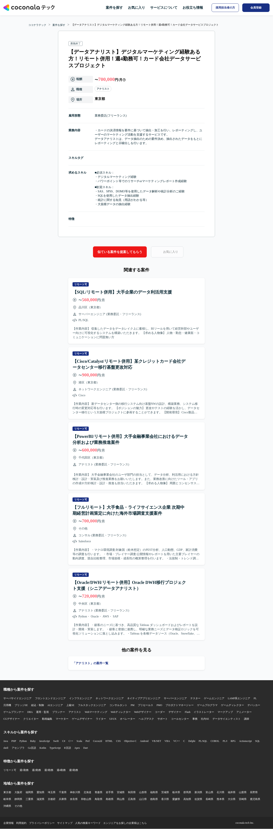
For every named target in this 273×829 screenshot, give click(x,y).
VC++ (176, 741)
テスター (195, 698)
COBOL (215, 741)
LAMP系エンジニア (239, 698)
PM (132, 705)
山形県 (143, 792)
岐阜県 (7, 799)
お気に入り (136, 7)
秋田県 (132, 792)
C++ (70, 741)
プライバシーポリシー (42, 823)
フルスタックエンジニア (92, 705)
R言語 (67, 747)
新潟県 (198, 792)
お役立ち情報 (193, 7)
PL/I (225, 741)
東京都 (7, 792)
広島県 (132, 799)
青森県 (98, 792)
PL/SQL (203, 741)
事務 (194, 718)
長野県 (254, 792)
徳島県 (154, 799)
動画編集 (47, 718)
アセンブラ (18, 747)
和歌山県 (86, 799)
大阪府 (18, 792)
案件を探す (114, 7)
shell (5, 747)
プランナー (58, 712)
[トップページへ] (29, 7)
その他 (18, 805)
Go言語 (32, 747)
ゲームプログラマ (207, 705)
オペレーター (127, 718)
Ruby (33, 741)
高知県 (187, 799)
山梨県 (243, 792)
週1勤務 (24, 770)
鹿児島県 (255, 799)
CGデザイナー (11, 718)
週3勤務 (48, 770)
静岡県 (18, 799)
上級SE (70, 705)
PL (255, 698)
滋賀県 (40, 799)
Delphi (191, 741)
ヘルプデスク (146, 718)
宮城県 (121, 792)
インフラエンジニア (80, 698)
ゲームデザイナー (82, 718)
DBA (30, 712)
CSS (118, 741)
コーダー (160, 712)
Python (23, 741)
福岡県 (29, 792)
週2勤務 (36, 770)
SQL (257, 741)
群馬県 (187, 792)
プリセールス (145, 705)
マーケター (62, 718)
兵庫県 (63, 799)
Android (144, 741)
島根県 (109, 799)
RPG (233, 741)
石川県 (220, 792)
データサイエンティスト (226, 718)
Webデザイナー (143, 712)
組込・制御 (37, 705)
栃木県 (176, 792)
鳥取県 (98, 799)
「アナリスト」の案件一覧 (90, 663)
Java (5, 741)
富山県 (209, 792)
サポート (162, 718)
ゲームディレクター (232, 705)
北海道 (87, 792)
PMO (159, 705)
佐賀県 (198, 799)
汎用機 (7, 705)
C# (63, 741)
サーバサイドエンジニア (17, 698)
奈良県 (74, 799)
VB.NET (156, 741)
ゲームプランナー (13, 712)
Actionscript (245, 741)
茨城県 (165, 792)
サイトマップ (65, 823)
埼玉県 (51, 792)
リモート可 (9, 770)
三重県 (29, 799)
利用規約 (21, 823)
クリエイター (31, 718)
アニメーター (244, 712)
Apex (77, 747)
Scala (79, 741)
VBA (167, 741)
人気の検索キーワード (88, 823)
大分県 (231, 799)
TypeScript (55, 747)
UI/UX (112, 718)
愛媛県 (176, 799)
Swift (56, 741)
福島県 (154, 792)
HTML (109, 741)
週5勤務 (73, 770)
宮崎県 (243, 799)
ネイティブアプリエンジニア (143, 698)
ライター (101, 718)
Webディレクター (121, 712)
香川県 (165, 799)
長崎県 (209, 799)
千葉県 (63, 792)
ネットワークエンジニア (110, 698)
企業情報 (8, 823)
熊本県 (220, 799)
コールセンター (180, 718)
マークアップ (225, 712)
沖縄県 (7, 805)
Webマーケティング (96, 712)
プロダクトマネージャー (180, 705)
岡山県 (121, 799)
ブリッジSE (21, 705)
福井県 (231, 792)
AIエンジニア (55, 705)
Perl (88, 741)
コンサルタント (118, 705)
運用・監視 (42, 712)
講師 (246, 718)
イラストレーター (204, 712)
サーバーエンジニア (175, 698)
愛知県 (40, 792)
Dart (85, 747)
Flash (187, 712)
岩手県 (109, 792)
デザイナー (174, 712)
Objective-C (130, 741)
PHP (13, 741)
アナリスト (103, 88)
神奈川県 (75, 792)
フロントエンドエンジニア (50, 698)
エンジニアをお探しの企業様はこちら (125, 823)
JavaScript (44, 741)
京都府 (51, 799)
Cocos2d (97, 741)
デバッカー (253, 705)
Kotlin (42, 747)
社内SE (205, 718)
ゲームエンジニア (214, 698)
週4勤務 (61, 770)
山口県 (143, 799)
